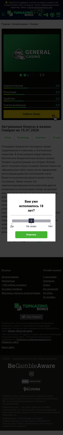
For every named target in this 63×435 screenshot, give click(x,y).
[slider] (31, 220)
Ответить (31, 234)
